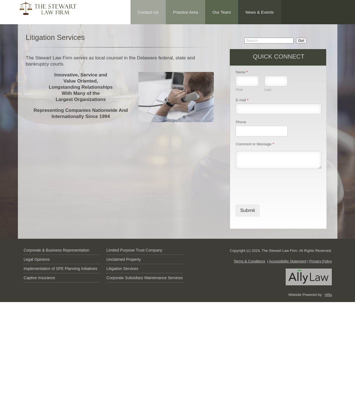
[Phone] (262, 131)
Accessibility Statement (287, 261)
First (239, 90)
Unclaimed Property (123, 259)
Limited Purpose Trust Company (134, 250)
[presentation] (278, 195)
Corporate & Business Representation (56, 250)
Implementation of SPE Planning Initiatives (61, 268)
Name (242, 72)
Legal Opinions (37, 259)
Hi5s (328, 295)
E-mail (242, 100)
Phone (241, 122)
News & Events (259, 12)
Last (267, 90)
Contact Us (148, 12)
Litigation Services (122, 268)
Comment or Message (255, 144)
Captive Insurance (39, 278)
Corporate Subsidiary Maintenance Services (144, 278)
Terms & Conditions (249, 261)
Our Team (221, 12)
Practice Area (185, 12)
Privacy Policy (320, 261)
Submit (247, 210)
